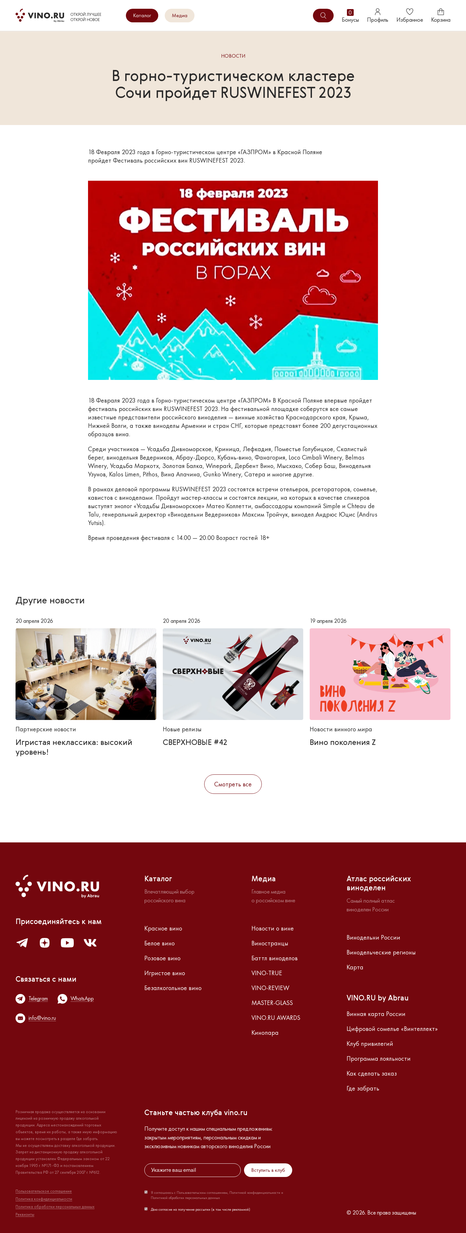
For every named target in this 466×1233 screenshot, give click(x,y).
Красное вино (163, 928)
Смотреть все (233, 784)
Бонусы (350, 16)
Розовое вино (162, 958)
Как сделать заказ (372, 1073)
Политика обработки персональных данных (55, 1206)
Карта (355, 967)
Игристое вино (164, 973)
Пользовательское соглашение (44, 1191)
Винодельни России (373, 937)
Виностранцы (269, 943)
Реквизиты (25, 1214)
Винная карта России (376, 1014)
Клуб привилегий (370, 1043)
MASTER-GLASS (272, 1003)
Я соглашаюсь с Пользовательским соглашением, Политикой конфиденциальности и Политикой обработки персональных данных (217, 1195)
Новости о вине (272, 928)
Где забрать (363, 1088)
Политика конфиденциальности (44, 1199)
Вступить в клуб (268, 1170)
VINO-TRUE (266, 973)
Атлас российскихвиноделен (379, 884)
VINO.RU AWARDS (275, 1017)
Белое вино (159, 943)
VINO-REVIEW (270, 988)
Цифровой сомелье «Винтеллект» (392, 1028)
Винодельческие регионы (381, 952)
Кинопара (265, 1032)
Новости (233, 56)
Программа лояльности (379, 1058)
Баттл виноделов (274, 958)
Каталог (142, 15)
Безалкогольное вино (173, 988)
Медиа (179, 15)
